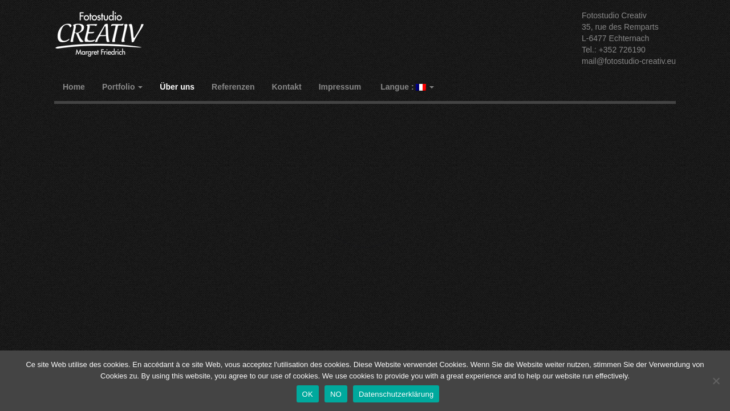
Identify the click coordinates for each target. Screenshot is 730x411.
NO (336, 394)
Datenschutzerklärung (396, 394)
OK (307, 394)
